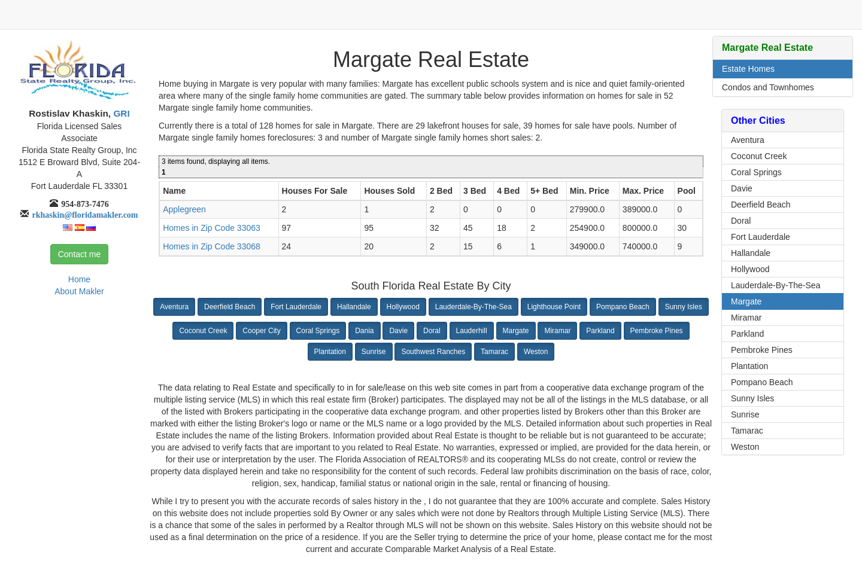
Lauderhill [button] (471, 331)
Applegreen (184, 209)
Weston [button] (536, 351)
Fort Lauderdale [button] (296, 307)
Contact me (79, 254)
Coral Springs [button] (318, 331)
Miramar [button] (557, 331)
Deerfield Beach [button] (229, 307)
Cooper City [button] (261, 331)
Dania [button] (364, 331)
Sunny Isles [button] (683, 307)
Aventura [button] (174, 307)
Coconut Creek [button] (203, 331)
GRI (120, 113)
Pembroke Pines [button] (656, 331)
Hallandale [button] (354, 307)
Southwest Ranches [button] (433, 351)
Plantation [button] (330, 351)
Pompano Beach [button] (622, 307)
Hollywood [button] (403, 307)
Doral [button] (432, 331)
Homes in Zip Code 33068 (211, 246)
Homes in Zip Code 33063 (211, 228)
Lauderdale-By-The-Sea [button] (473, 307)
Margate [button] (516, 331)
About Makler (79, 291)
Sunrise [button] (374, 351)
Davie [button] (398, 331)
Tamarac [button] (494, 351)
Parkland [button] (600, 331)
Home (79, 279)
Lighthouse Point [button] (554, 307)
